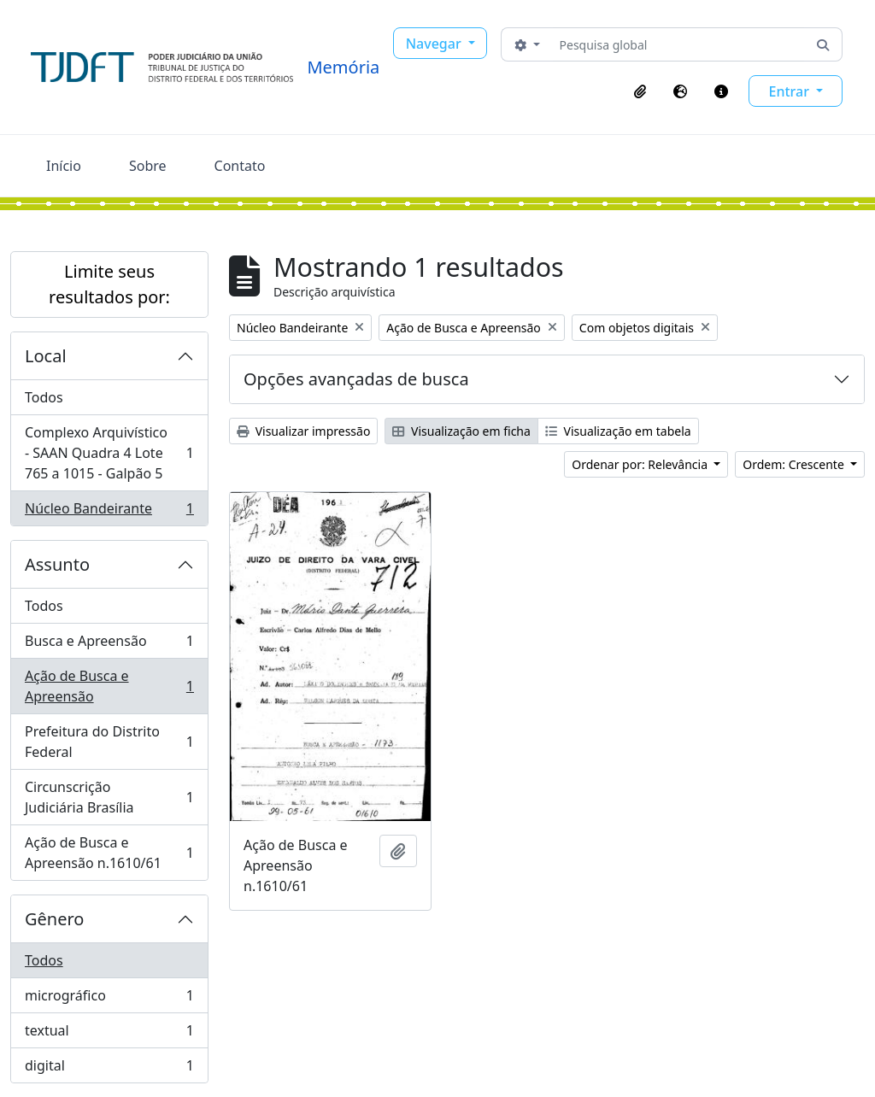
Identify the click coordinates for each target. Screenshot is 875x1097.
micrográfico (109, 999)
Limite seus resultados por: (109, 284)
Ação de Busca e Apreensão (109, 686)
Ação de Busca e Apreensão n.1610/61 (109, 852)
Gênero (54, 918)
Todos (44, 397)
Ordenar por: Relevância (641, 464)
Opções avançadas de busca (356, 378)
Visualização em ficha (461, 431)
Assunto (57, 564)
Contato (240, 165)
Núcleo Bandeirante (109, 511)
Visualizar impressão (303, 431)
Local (46, 355)
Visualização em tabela (618, 431)
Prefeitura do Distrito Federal (109, 741)
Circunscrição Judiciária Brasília (109, 797)
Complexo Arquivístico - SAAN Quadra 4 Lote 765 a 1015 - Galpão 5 (109, 453)
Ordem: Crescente (795, 464)
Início (63, 165)
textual (109, 1034)
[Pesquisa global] (679, 44)
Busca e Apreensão (109, 645)
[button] (640, 91)
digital (109, 1068)
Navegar (435, 43)
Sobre (148, 165)
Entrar (790, 91)
